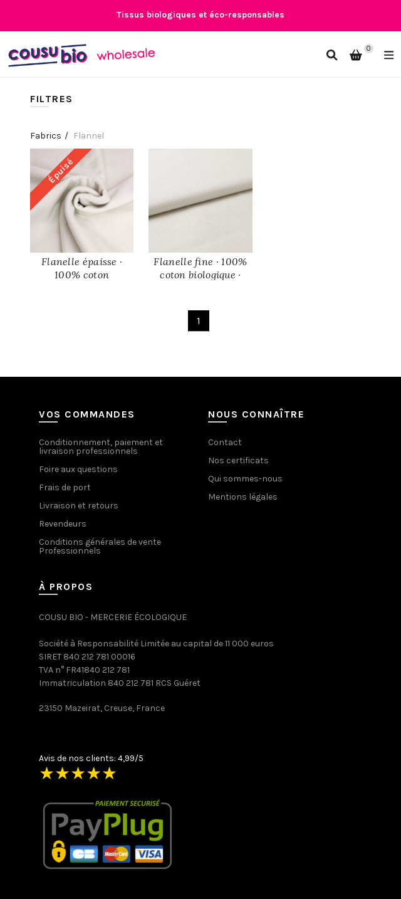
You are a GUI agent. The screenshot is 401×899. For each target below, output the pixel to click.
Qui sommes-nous (245, 478)
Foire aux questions (78, 469)
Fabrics (45, 135)
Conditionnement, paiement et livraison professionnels (101, 446)
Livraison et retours (78, 505)
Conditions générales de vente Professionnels (100, 546)
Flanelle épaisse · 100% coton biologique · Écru (81, 274)
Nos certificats (238, 460)
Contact (225, 442)
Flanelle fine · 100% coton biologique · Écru (200, 274)
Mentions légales (243, 497)
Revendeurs (62, 523)
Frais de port (65, 487)
